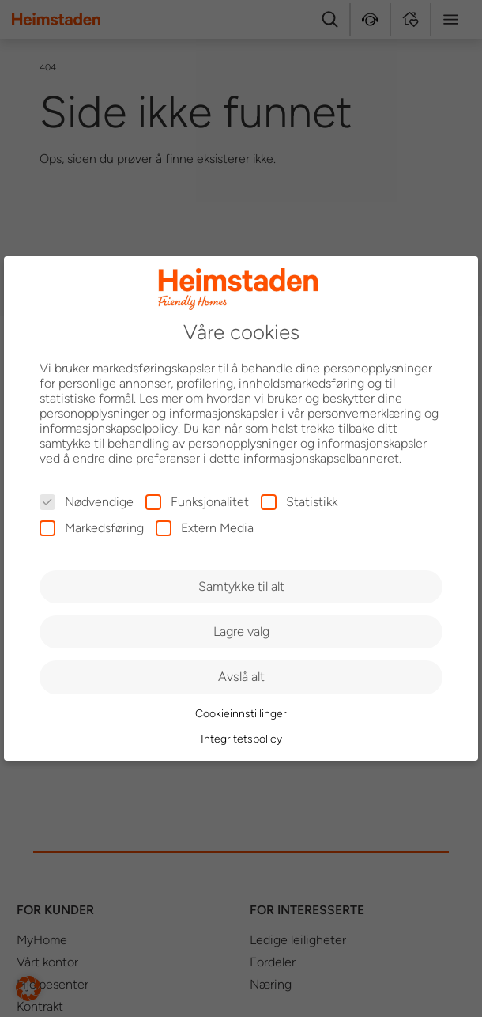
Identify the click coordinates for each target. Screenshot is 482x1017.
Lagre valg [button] (241, 631)
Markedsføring (92, 527)
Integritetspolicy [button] (241, 739)
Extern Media (205, 527)
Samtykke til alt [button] (241, 586)
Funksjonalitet (197, 501)
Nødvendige (87, 501)
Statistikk (299, 501)
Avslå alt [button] (241, 676)
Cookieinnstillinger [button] (241, 713)
